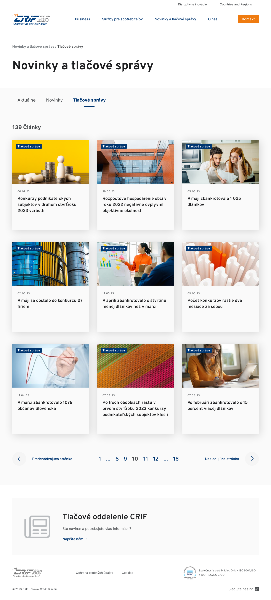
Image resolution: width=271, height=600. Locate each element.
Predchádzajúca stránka (52, 459)
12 (156, 459)
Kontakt (248, 19)
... (108, 459)
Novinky (54, 100)
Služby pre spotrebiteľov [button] (122, 19)
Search (229, 19)
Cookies (127, 572)
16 (176, 459)
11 (145, 459)
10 (135, 459)
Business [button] (82, 19)
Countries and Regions (236, 4)
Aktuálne (27, 100)
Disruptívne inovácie (192, 4)
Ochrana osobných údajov (94, 572)
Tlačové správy (89, 100)
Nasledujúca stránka (222, 459)
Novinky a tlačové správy (175, 19)
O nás (213, 19)
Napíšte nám (73, 539)
